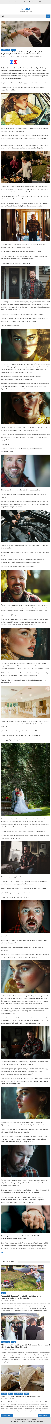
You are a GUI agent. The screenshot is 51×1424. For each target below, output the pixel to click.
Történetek (5, 50)
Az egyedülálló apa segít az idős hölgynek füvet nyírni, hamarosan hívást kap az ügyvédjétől (21, 1297)
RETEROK (25, 9)
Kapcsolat (23, 2)
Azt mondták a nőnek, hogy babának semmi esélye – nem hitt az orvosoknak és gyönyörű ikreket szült (8, 1415)
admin (14, 56)
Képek (26, 1393)
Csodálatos (18, 1393)
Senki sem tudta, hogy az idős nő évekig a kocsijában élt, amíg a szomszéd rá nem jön (44, 1415)
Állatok (4, 1393)
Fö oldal (11, 2)
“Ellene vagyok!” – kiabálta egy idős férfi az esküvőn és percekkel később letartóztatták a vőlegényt (25, 1346)
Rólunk (17, 2)
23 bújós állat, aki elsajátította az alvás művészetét (20, 1396)
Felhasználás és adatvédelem (35, 2)
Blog (13, 50)
